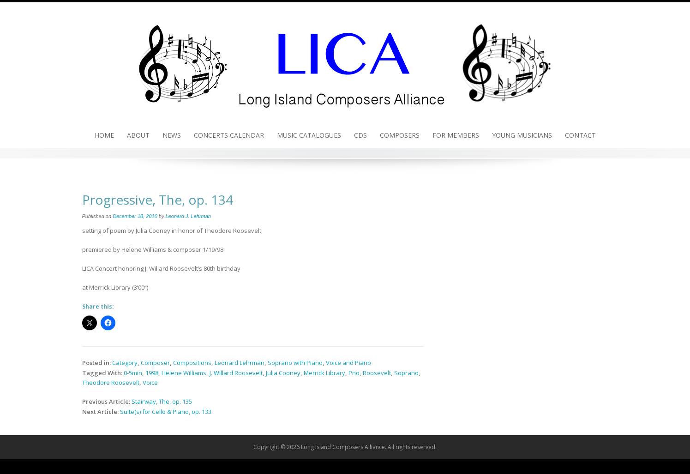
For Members (455, 135)
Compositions (192, 363)
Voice (150, 382)
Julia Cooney (283, 373)
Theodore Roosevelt (110, 382)
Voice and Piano (348, 363)
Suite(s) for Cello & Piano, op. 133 (165, 411)
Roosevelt (377, 373)
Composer (155, 363)
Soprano (406, 373)
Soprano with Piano (295, 363)
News (171, 135)
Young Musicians (522, 135)
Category (125, 363)
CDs (360, 135)
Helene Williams (184, 373)
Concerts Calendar (229, 135)
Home (104, 135)
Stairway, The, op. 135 (162, 401)
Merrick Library (324, 373)
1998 (151, 373)
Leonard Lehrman (239, 363)
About (138, 135)
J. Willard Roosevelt (236, 373)
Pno (354, 373)
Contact (580, 135)
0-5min (133, 373)
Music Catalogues (309, 135)
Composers (400, 135)
